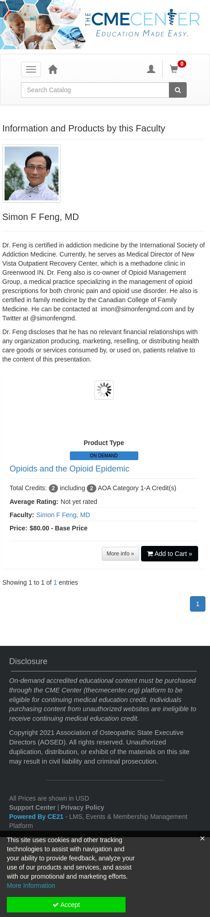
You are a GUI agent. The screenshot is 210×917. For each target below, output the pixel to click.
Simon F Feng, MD (63, 515)
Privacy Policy (82, 807)
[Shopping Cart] (179, 69)
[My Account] (151, 69)
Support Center (32, 807)
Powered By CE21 (37, 816)
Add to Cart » (170, 553)
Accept (66, 904)
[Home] (52, 69)
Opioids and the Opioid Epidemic (69, 468)
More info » (120, 553)
